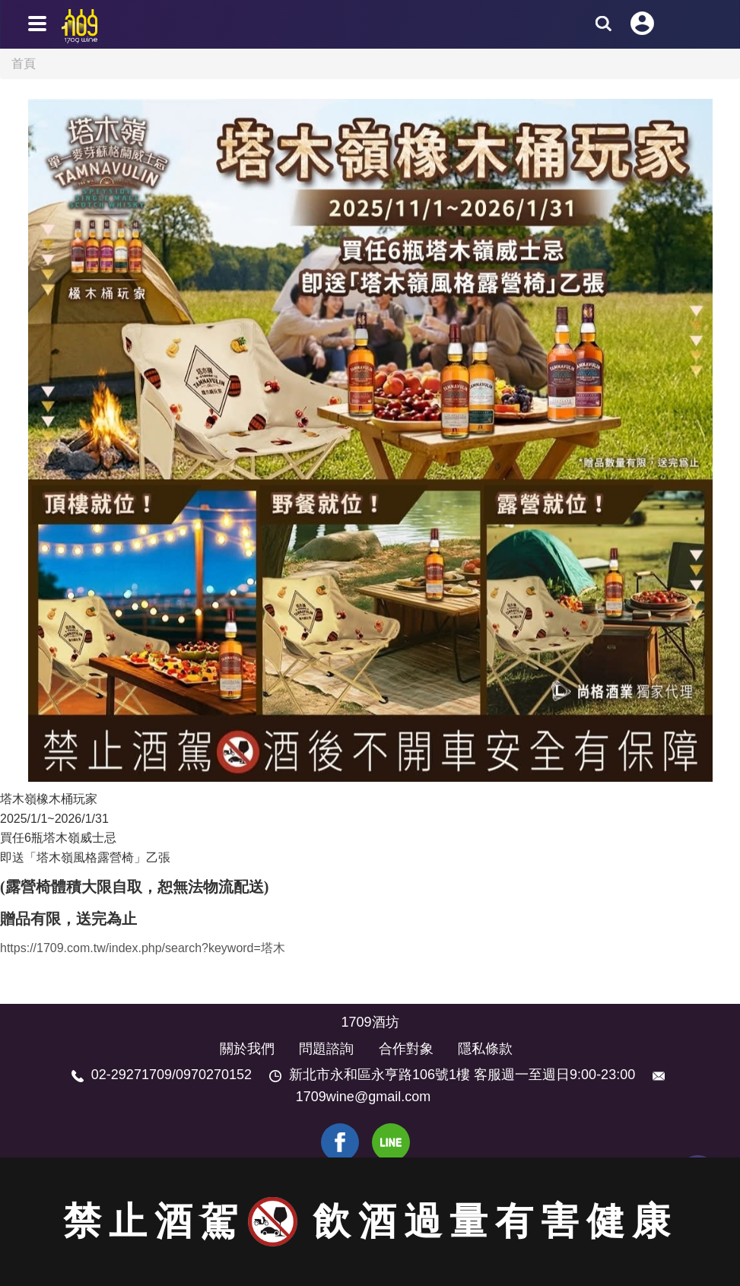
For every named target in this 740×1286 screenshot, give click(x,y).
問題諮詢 (326, 1048)
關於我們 (247, 1048)
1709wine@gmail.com (363, 1096)
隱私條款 (485, 1048)
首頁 (23, 63)
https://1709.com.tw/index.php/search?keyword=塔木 (142, 947)
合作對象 (406, 1048)
